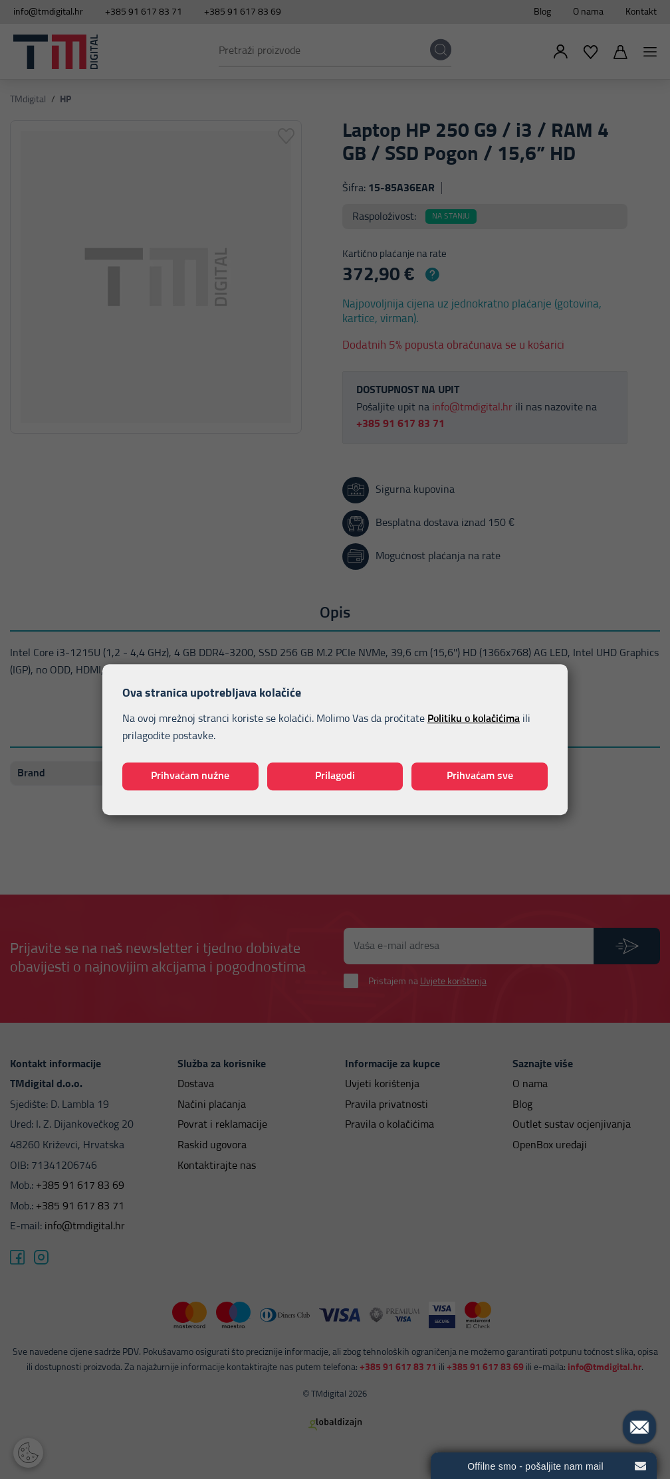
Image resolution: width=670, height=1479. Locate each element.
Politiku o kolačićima (473, 719)
